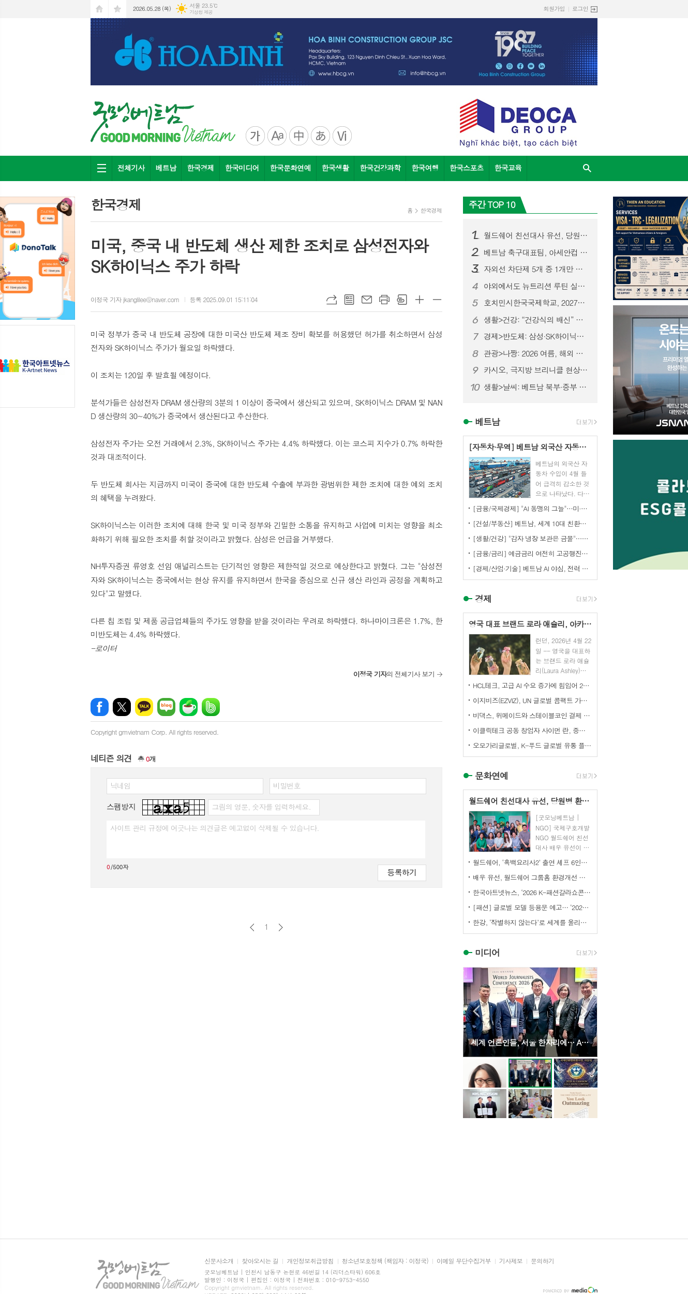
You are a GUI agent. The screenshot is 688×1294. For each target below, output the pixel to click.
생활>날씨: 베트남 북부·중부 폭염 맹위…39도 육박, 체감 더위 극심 (536, 387)
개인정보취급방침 (310, 1261)
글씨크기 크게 (419, 299)
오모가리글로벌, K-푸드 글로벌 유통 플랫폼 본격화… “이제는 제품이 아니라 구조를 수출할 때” (532, 745)
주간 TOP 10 (492, 204)
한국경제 (200, 167)
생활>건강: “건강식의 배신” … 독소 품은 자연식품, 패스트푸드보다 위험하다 (536, 320)
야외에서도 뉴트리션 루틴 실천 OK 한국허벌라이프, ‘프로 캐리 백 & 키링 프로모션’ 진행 (536, 286)
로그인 (580, 8)
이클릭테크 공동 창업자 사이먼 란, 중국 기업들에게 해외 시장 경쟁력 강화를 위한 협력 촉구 (532, 730)
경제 (483, 598)
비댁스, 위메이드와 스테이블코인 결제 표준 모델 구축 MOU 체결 (532, 715)
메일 (367, 299)
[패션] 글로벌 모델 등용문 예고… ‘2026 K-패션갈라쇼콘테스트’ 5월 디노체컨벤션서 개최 (532, 907)
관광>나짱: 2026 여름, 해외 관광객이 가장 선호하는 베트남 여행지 (536, 353)
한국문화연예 (290, 167)
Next (584, 1011)
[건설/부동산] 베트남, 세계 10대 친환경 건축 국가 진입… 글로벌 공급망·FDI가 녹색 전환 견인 (532, 523)
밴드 (211, 707)
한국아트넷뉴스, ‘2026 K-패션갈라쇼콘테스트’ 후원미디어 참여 (532, 892)
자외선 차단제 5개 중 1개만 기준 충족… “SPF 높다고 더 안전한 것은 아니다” (536, 269)
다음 (281, 927)
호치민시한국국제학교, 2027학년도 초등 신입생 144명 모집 (536, 303)
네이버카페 (189, 707)
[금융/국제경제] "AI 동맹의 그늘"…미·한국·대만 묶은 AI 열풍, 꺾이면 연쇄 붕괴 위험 (532, 508)
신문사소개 (218, 1261)
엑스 (122, 707)
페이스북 (100, 707)
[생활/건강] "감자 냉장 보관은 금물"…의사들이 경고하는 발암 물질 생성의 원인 (532, 538)
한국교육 (508, 167)
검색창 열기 (587, 168)
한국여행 (425, 167)
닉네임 (120, 785)
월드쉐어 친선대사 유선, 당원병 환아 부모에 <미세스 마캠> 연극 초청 (536, 235)
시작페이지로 (99, 9)
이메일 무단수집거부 (464, 1261)
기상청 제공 (201, 12)
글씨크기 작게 (437, 299)
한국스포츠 (467, 167)
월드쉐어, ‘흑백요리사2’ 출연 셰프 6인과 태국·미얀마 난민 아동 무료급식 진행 (532, 862)
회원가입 (554, 8)
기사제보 (510, 1261)
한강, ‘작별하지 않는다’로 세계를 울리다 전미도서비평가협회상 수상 (532, 922)
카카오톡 (144, 707)
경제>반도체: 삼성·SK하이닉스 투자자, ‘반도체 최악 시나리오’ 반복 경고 (536, 336)
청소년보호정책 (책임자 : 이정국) (385, 1261)
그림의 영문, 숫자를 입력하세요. (261, 806)
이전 (252, 927)
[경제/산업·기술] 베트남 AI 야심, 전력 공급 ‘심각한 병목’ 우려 (532, 568)
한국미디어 (242, 167)
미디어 (487, 953)
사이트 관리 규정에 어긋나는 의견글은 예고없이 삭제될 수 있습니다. (214, 827)
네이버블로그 (166, 707)
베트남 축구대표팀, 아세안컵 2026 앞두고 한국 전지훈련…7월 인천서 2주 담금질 (536, 252)
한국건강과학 (380, 167)
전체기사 (131, 167)
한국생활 (335, 167)
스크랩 (402, 299)
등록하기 (401, 872)
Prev (476, 1011)
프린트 (384, 299)
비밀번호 (287, 785)
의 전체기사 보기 (394, 674)
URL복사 (331, 299)
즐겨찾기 (117, 9)
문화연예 (491, 775)
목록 (349, 299)
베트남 (166, 167)
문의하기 (542, 1261)
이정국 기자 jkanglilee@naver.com (135, 299)
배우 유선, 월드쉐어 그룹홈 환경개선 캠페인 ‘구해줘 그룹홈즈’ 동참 (532, 877)
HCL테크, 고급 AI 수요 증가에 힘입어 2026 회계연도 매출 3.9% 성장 (532, 685)
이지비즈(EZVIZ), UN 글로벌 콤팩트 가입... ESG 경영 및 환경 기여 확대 (532, 700)
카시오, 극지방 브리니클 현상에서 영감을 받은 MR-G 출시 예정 (536, 370)
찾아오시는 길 (260, 1261)
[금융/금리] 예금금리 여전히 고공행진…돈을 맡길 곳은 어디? (532, 553)
